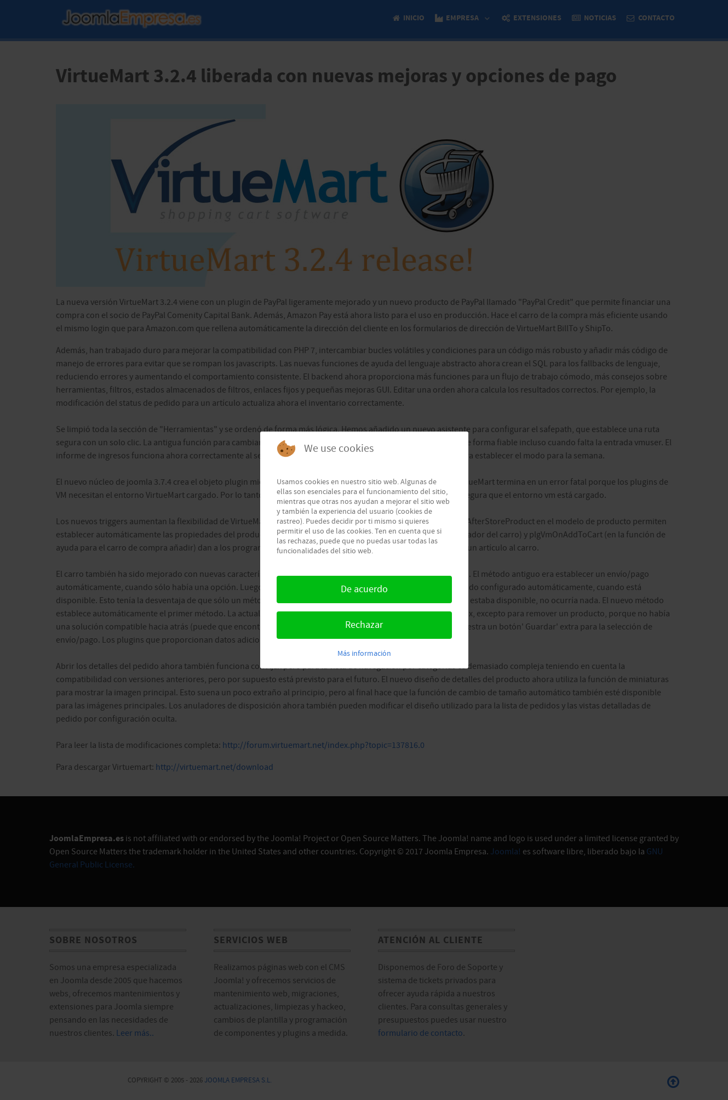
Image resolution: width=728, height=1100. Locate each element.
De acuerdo (364, 589)
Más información (364, 653)
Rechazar (364, 625)
